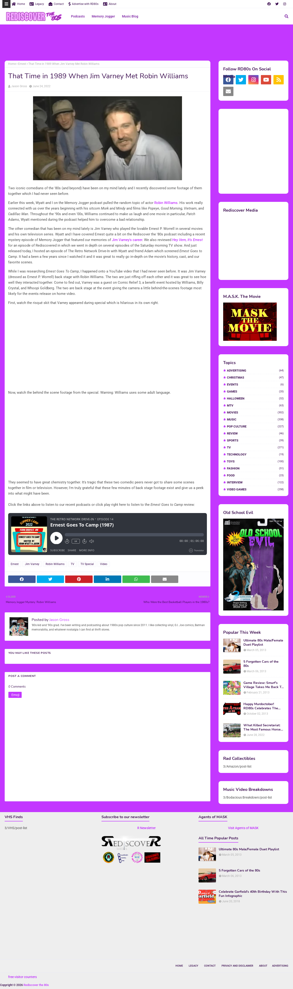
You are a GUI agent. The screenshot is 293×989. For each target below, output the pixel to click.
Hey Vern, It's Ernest (187, 240)
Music (255, 419)
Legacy (37, 4)
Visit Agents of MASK (243, 828)
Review (255, 433)
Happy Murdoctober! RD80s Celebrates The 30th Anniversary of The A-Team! (261, 706)
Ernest (22, 63)
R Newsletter (146, 828)
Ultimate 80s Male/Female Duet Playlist (263, 642)
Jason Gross (19, 86)
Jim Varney (32, 564)
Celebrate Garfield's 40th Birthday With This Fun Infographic (253, 894)
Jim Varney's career (127, 240)
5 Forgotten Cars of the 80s (261, 664)
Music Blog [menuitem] (130, 16)
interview (255, 482)
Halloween (255, 398)
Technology (255, 454)
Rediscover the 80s (36, 985)
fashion (255, 468)
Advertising (255, 370)
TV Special (87, 564)
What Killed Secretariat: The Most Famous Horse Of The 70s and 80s (262, 727)
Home (18, 4)
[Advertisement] (146, 43)
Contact (56, 4)
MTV (255, 405)
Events (255, 384)
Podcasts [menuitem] (78, 16)
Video (103, 564)
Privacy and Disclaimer (237, 965)
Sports (255, 440)
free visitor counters (22, 977)
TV (72, 564)
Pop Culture (255, 426)
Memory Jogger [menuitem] (103, 16)
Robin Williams (166, 203)
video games (255, 489)
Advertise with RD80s (83, 4)
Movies (255, 412)
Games (255, 391)
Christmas (255, 377)
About (109, 4)
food (255, 475)
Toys (255, 461)
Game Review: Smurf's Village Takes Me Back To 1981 (263, 685)
